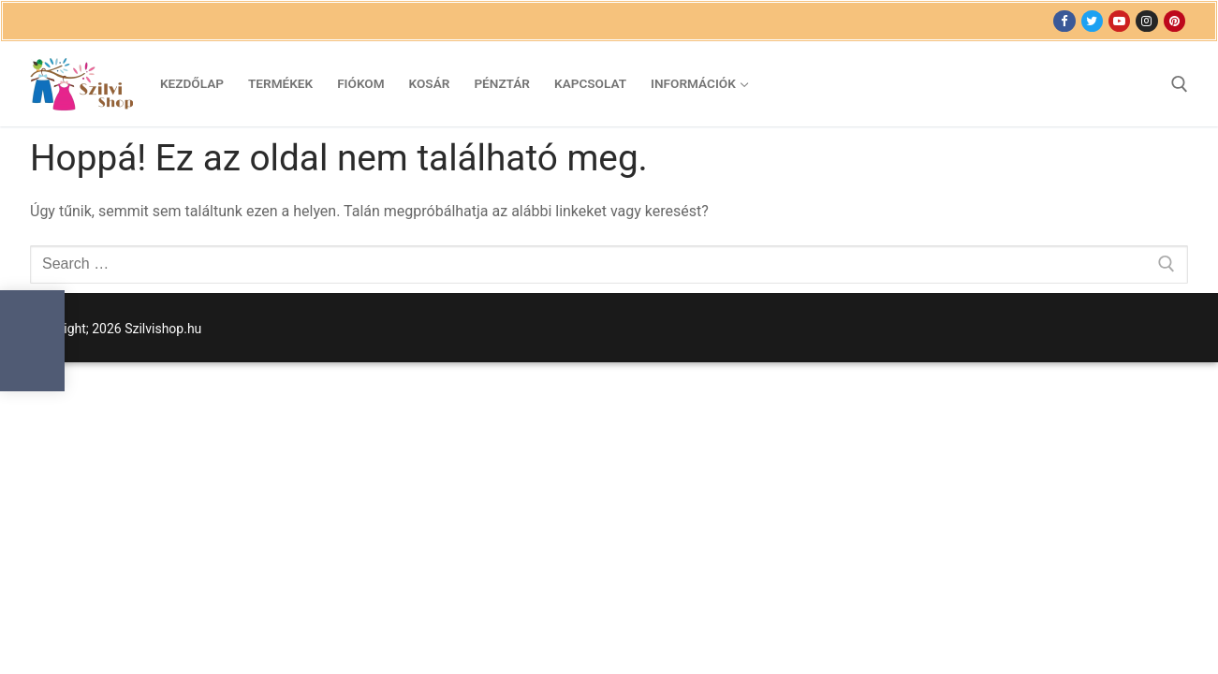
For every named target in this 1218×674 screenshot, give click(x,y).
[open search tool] (1179, 84)
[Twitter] (1092, 21)
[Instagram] (1146, 21)
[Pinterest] (1174, 21)
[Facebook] (1064, 21)
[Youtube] (1119, 21)
